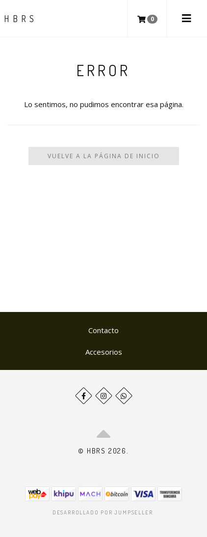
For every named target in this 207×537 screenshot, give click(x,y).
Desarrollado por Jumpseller (102, 512)
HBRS (20, 18)
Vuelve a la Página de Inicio (104, 156)
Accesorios (103, 352)
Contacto (103, 330)
